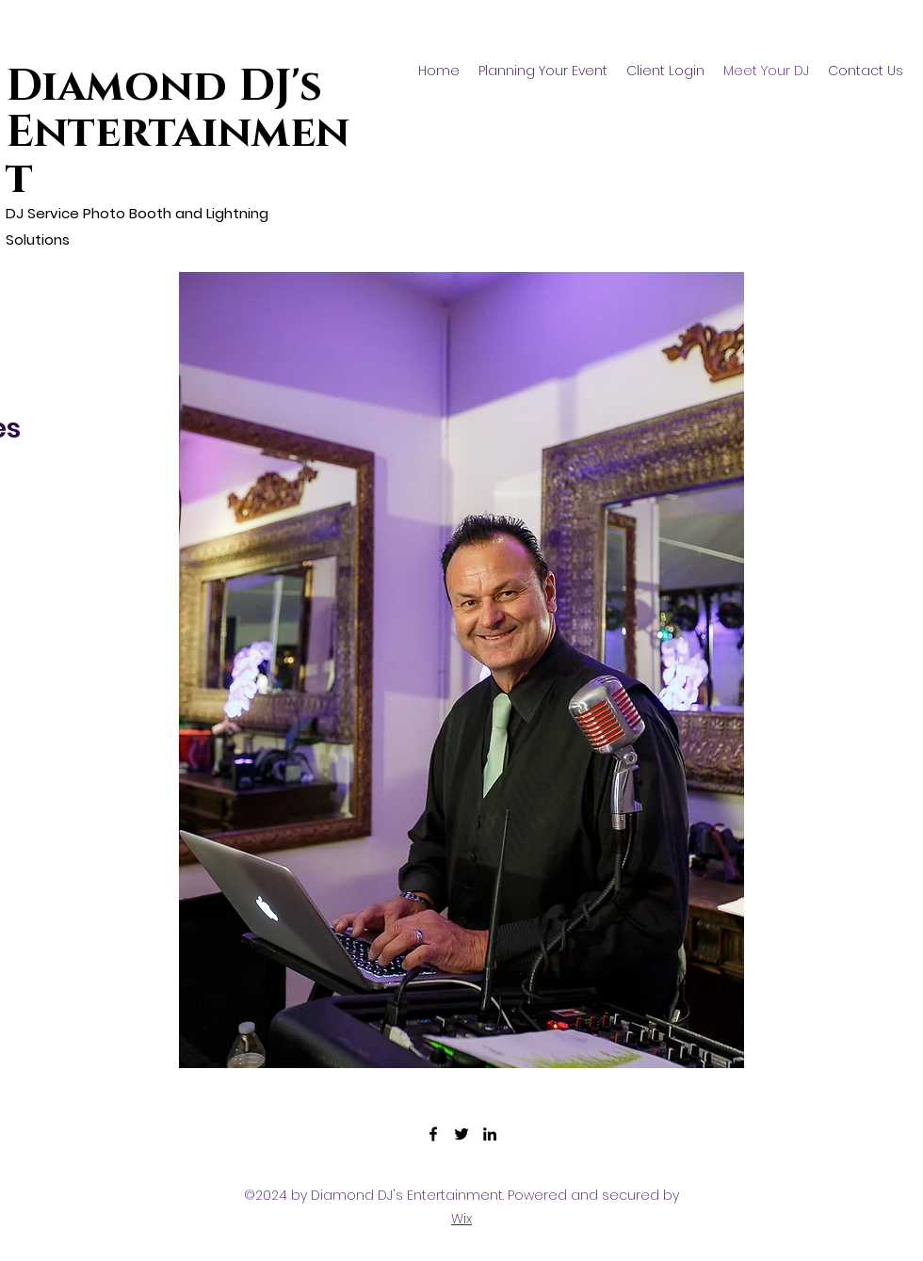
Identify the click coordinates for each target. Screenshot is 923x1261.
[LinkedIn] (489, 1134)
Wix (461, 1218)
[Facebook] (433, 1134)
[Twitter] (461, 1134)
